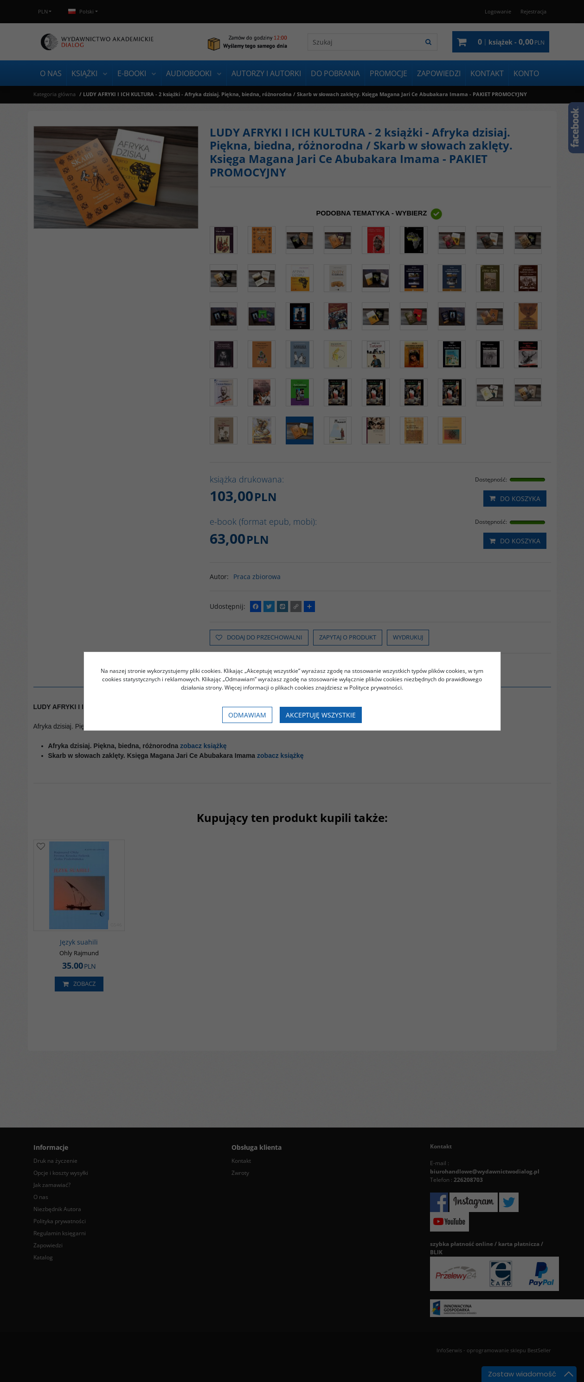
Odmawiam (247, 715)
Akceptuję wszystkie (321, 715)
